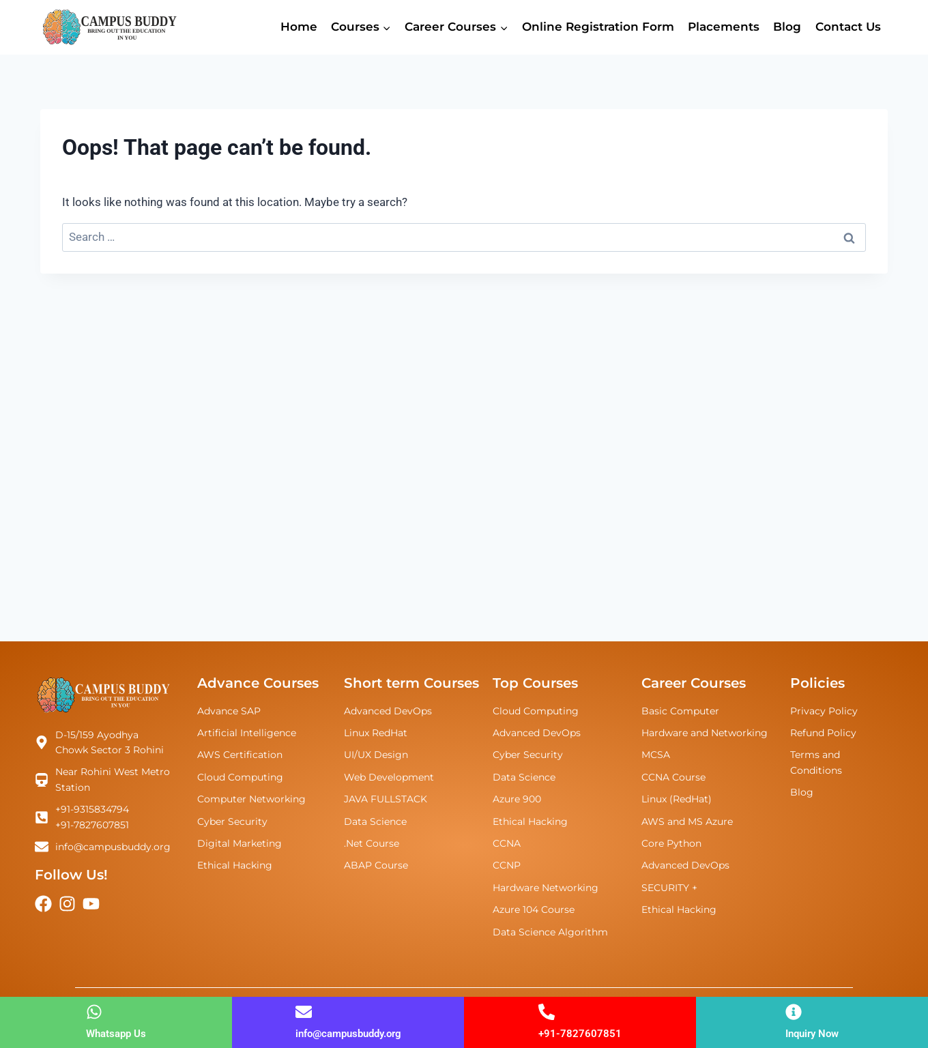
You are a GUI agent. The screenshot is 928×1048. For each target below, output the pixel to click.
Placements (723, 26)
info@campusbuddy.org (348, 1034)
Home (298, 26)
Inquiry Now (812, 1034)
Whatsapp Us (116, 1034)
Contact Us (848, 26)
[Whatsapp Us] (94, 1012)
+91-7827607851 (580, 1034)
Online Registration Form (598, 26)
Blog (787, 26)
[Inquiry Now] (793, 1012)
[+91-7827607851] (546, 1012)
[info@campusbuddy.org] (303, 1012)
